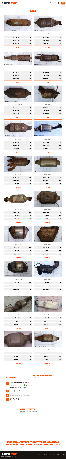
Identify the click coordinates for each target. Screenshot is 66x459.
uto (9, 3)
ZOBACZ (18, 47)
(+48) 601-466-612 (19, 387)
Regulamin (39, 454)
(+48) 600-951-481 (19, 385)
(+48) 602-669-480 (18, 382)
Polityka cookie (61, 454)
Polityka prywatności (49, 454)
